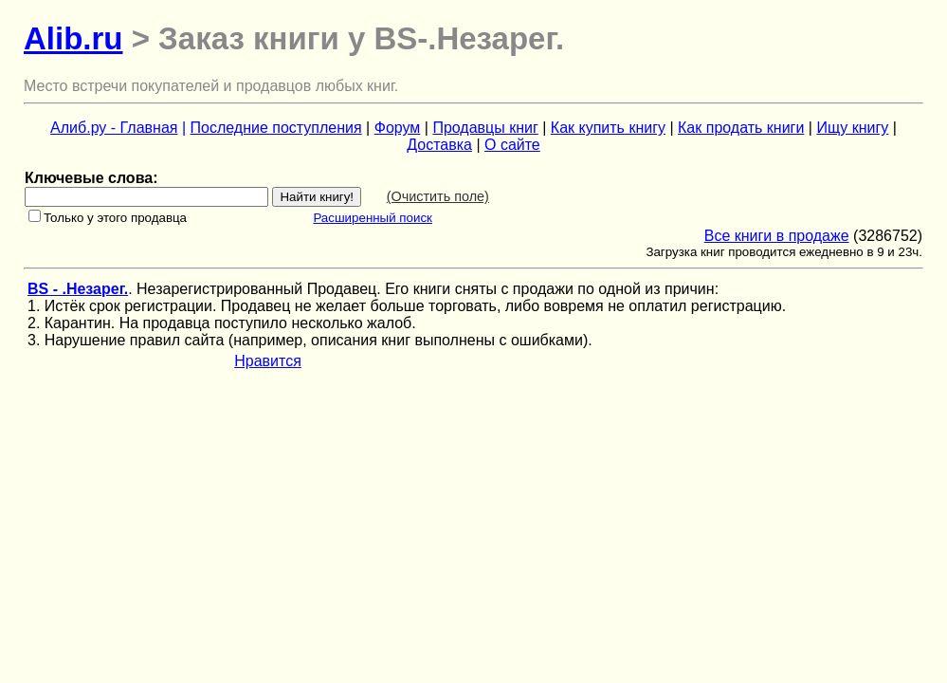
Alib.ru (73, 38)
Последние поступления (276, 128)
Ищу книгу (852, 128)
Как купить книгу (608, 128)
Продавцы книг (484, 128)
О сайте (512, 145)
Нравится (267, 361)
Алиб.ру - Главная (113, 128)
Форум (397, 128)
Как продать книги (741, 128)
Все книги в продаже (776, 236)
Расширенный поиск (372, 218)
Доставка (439, 145)
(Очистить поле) (438, 196)
